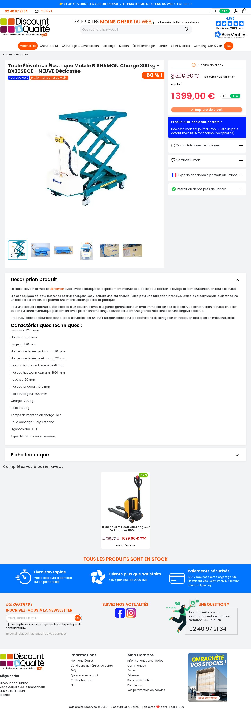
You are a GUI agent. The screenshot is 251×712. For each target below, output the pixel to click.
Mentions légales (82, 661)
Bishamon (57, 289)
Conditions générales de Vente (92, 665)
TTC (224, 11)
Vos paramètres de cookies (146, 690)
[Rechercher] (136, 29)
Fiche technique (125, 454)
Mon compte (140, 655)
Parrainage (134, 685)
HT (214, 11)
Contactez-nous (82, 680)
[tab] (207, 159)
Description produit (125, 279)
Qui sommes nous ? (84, 675)
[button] (231, 37)
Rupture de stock (207, 109)
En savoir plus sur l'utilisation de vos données (36, 634)
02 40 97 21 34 (16, 11)
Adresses (133, 675)
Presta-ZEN (176, 707)
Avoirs (131, 670)
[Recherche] (186, 30)
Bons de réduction (139, 680)
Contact (43, 11)
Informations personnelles (145, 661)
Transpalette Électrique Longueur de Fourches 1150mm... (125, 528)
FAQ (73, 670)
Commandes (136, 665)
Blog (73, 685)
